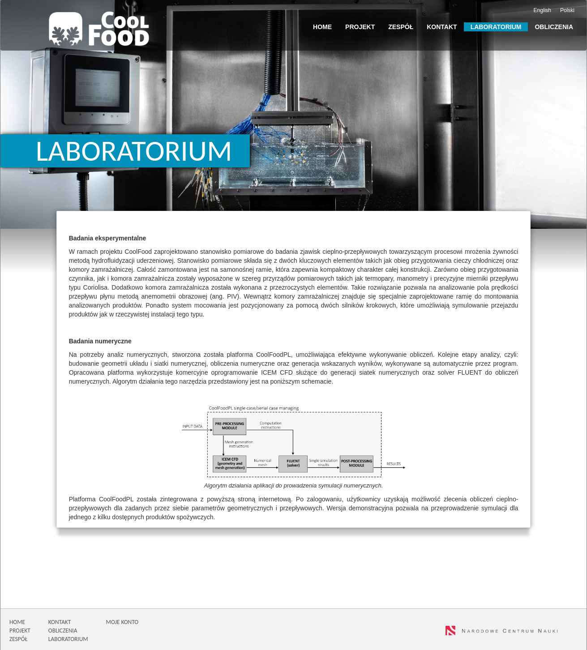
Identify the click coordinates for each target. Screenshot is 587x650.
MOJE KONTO (122, 622)
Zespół (400, 26)
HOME (17, 622)
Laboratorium (496, 26)
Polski (567, 10)
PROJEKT (19, 630)
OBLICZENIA (62, 630)
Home (322, 26)
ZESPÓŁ (18, 639)
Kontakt (442, 26)
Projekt (360, 26)
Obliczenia (554, 26)
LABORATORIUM (68, 639)
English (542, 10)
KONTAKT (59, 622)
